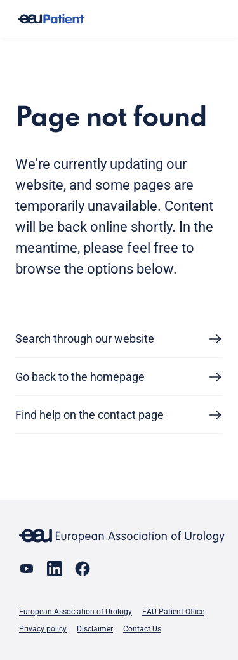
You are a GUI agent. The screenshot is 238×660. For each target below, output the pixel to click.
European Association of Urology (75, 611)
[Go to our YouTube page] (26, 568)
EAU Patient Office (173, 611)
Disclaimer (95, 628)
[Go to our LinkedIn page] (54, 568)
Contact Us (142, 628)
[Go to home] (50, 19)
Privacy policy (43, 628)
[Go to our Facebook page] (82, 568)
